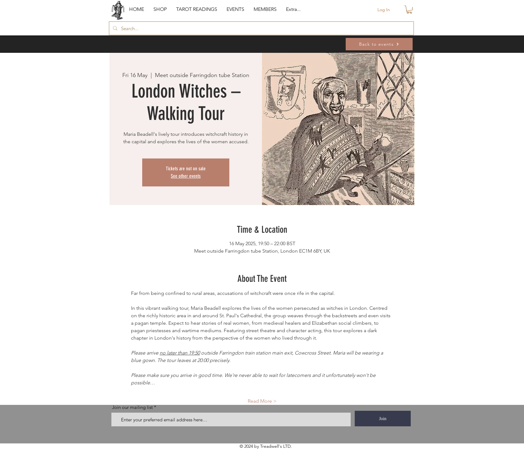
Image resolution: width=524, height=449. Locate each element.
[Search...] (260, 28)
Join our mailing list (132, 407)
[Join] (383, 418)
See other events (186, 176)
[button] (160, 9)
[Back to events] (379, 44)
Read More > (262, 401)
